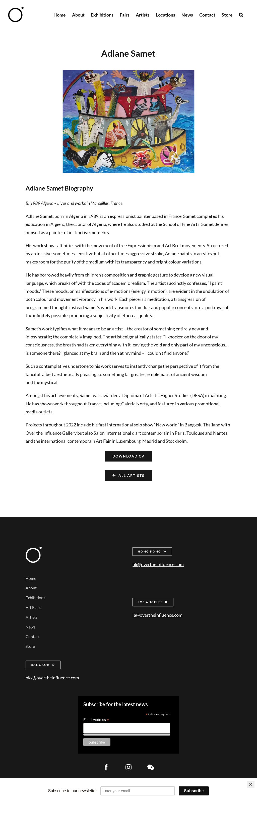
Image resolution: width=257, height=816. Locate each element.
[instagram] (128, 767)
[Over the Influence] (34, 549)
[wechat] (150, 767)
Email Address (96, 719)
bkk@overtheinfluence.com (52, 677)
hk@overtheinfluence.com (158, 564)
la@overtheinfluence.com (157, 615)
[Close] (250, 784)
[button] (241, 14)
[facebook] (106, 767)
